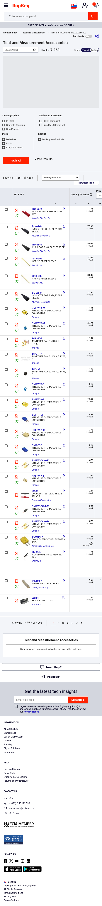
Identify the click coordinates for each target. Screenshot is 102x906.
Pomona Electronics (41, 500)
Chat (9, 798)
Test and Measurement (34, 32)
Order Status (10, 773)
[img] (21, 7)
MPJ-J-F (37, 368)
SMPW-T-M (38, 323)
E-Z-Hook (36, 561)
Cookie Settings (11, 900)
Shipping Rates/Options (15, 777)
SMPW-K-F (38, 399)
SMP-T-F (37, 445)
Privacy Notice (31, 711)
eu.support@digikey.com (19, 808)
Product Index (10, 32)
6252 (35, 490)
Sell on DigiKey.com (13, 736)
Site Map (8, 744)
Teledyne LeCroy (40, 587)
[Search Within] (17, 49)
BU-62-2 (37, 208)
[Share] (97, 36)
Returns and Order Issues (16, 781)
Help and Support (12, 769)
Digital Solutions (12, 748)
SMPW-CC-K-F (40, 460)
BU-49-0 (37, 244)
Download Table (86, 183)
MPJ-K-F (37, 338)
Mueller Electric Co (41, 218)
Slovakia (10, 882)
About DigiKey (11, 729)
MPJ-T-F (37, 353)
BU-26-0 (37, 292)
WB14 (35, 597)
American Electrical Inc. (43, 546)
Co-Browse (12, 813)
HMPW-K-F (38, 475)
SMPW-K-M (38, 307)
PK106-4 (37, 580)
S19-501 (37, 258)
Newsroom (9, 752)
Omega (35, 317)
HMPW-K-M (38, 429)
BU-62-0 (37, 226)
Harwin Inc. (37, 265)
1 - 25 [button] (17, 177)
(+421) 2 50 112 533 (17, 803)
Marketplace (10, 733)
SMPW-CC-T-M (40, 506)
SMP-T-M (37, 414)
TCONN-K (37, 536)
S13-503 (37, 276)
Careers (7, 740)
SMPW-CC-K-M (40, 521)
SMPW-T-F (38, 384)
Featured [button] (52, 177)
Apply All (16, 160)
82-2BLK (37, 551)
